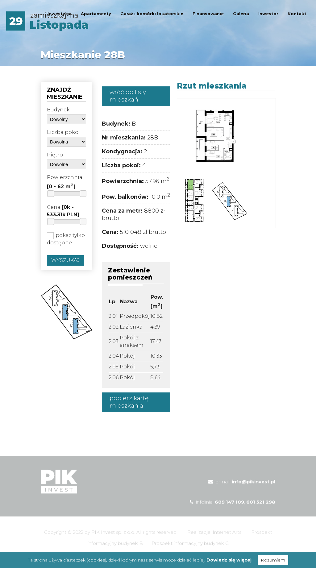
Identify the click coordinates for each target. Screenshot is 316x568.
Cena (63, 211)
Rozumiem (273, 560)
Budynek (58, 110)
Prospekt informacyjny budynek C (190, 548)
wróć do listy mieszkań (128, 96)
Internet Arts (227, 537)
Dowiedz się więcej (229, 560)
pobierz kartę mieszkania (129, 402)
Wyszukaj (65, 260)
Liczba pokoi (63, 132)
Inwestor (268, 13)
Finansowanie (208, 13)
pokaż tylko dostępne (66, 239)
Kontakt (297, 13)
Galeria (241, 13)
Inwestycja (60, 13)
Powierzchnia (64, 181)
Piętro (55, 155)
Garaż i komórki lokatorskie (151, 13)
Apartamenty (96, 13)
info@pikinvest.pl (253, 487)
